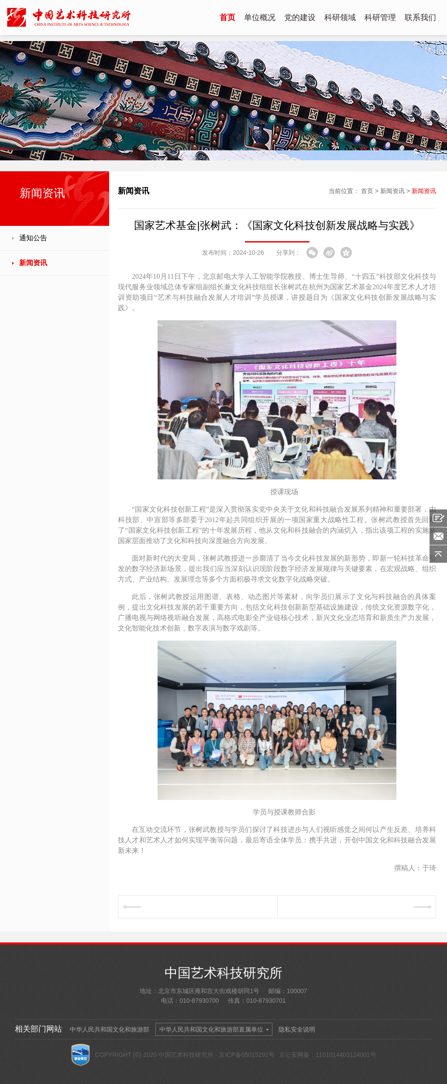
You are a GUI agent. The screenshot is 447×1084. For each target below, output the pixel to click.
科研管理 (380, 17)
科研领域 (340, 17)
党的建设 (300, 17)
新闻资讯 (33, 263)
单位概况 (259, 17)
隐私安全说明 (297, 1029)
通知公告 (33, 238)
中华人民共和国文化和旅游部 (109, 1029)
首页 (227, 17)
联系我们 (420, 17)
